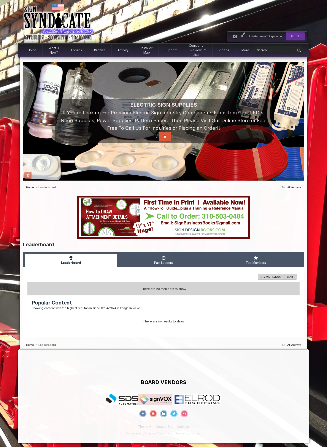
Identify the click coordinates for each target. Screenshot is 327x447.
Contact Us (164, 426)
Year (291, 277)
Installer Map (147, 50)
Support (171, 50)
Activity (123, 50)
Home (32, 50)
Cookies (183, 426)
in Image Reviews (271, 277)
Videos (224, 50)
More (245, 50)
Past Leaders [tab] (163, 260)
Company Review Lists (197, 50)
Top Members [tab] (256, 260)
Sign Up (295, 36)
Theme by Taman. (187, 433)
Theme (144, 426)
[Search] (263, 50)
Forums (76, 50)
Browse (100, 50)
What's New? (54, 50)
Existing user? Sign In (265, 36)
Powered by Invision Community (149, 433)
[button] (28, 121)
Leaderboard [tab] (71, 260)
